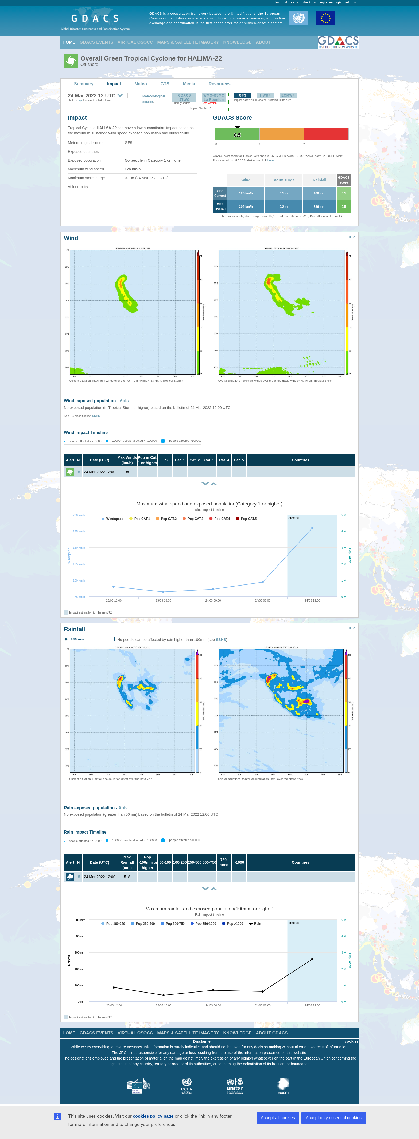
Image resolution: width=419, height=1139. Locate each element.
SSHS (96, 415)
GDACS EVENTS (96, 42)
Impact (114, 84)
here (270, 160)
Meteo (141, 84)
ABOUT (263, 42)
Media (189, 84)
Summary (84, 84)
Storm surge (283, 180)
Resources (220, 84)
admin (350, 2)
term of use (285, 2)
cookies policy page (153, 1116)
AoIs (124, 401)
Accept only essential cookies (334, 1118)
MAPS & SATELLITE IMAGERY (188, 42)
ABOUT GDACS (272, 1033)
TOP (351, 237)
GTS (165, 84)
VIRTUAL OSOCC (135, 42)
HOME (69, 42)
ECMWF (288, 95)
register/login (330, 2)
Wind (245, 180)
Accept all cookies (278, 1118)
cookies (352, 1041)
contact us (306, 2)
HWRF (265, 95)
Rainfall (320, 180)
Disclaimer (202, 1041)
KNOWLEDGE (237, 42)
